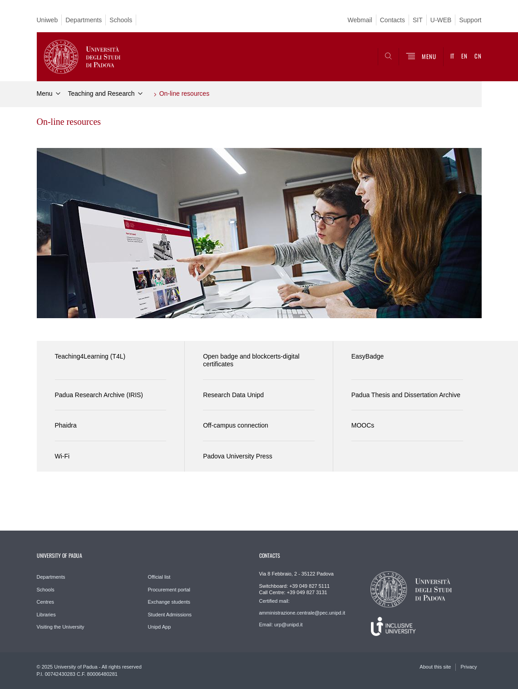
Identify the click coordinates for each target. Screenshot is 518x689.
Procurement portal (169, 589)
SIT (418, 20)
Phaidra (66, 425)
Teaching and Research (101, 93)
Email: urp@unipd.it (281, 624)
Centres (45, 602)
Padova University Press (237, 456)
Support (470, 20)
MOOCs (363, 425)
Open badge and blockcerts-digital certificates (251, 360)
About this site (435, 666)
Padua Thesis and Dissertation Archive (405, 395)
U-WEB (441, 20)
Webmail (360, 20)
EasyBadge (367, 356)
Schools (120, 20)
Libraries (46, 614)
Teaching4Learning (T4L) (90, 356)
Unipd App (159, 627)
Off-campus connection (235, 425)
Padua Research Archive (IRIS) (99, 395)
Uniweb (47, 20)
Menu (45, 93)
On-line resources (184, 93)
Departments (83, 20)
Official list (159, 577)
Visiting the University (60, 627)
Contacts (392, 20)
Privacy (468, 666)
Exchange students (169, 602)
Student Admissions (170, 614)
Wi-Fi (62, 456)
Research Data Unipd (233, 395)
